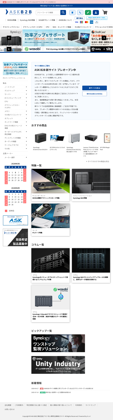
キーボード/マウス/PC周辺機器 (13, 133)
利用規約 (78, 405)
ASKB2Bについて (65, 20)
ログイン (96, 12)
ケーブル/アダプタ (12, 145)
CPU (47, 27)
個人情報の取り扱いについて (61, 405)
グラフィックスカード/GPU (12, 106)
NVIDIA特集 (11, 20)
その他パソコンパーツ (83, 27)
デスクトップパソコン (11, 27)
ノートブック (10, 87)
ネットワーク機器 (11, 122)
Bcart (89, 416)
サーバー (8, 94)
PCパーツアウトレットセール (14, 78)
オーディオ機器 (10, 141)
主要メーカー (8, 153)
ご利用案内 (72, 12)
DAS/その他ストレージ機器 (13, 126)
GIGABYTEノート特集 (47, 20)
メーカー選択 (10, 157)
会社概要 (8, 405)
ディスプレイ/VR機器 (13, 138)
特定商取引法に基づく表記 (37, 405)
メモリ (7, 111)
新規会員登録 (88, 12)
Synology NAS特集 (27, 20)
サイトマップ (91, 405)
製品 (4, 83)
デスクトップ (10, 90)
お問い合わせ (80, 12)
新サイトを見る (94, 88)
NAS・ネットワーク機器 (62, 27)
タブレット (9, 118)
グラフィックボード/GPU (32, 27)
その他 (7, 148)
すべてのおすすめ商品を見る (98, 161)
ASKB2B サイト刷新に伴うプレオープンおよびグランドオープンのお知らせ (31, 2)
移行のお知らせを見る (94, 94)
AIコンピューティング (13, 98)
